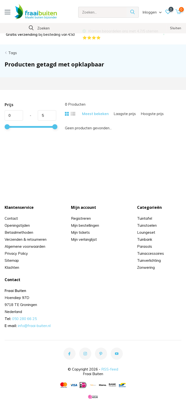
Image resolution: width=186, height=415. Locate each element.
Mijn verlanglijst (84, 239)
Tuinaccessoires (150, 253)
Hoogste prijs (152, 113)
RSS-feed (109, 369)
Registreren (81, 218)
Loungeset (146, 232)
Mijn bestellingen (85, 225)
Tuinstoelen (147, 225)
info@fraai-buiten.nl (34, 325)
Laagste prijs (125, 113)
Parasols (144, 246)
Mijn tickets (80, 232)
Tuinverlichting (149, 260)
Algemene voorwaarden (25, 246)
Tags (12, 53)
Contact (11, 218)
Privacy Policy (16, 253)
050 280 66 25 (24, 318)
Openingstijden (17, 225)
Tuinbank (144, 239)
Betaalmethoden (19, 232)
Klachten (12, 267)
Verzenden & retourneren (25, 239)
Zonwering (146, 267)
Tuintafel (144, 218)
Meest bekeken (95, 113)
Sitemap (12, 260)
